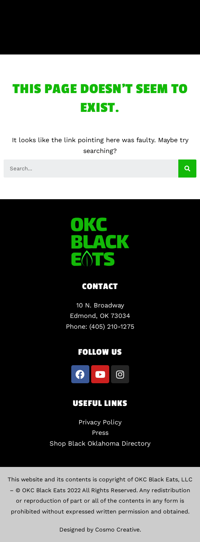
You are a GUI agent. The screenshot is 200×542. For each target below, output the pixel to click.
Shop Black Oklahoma (86, 443)
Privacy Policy (100, 422)
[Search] (187, 168)
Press (100, 432)
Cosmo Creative (117, 529)
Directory (136, 443)
